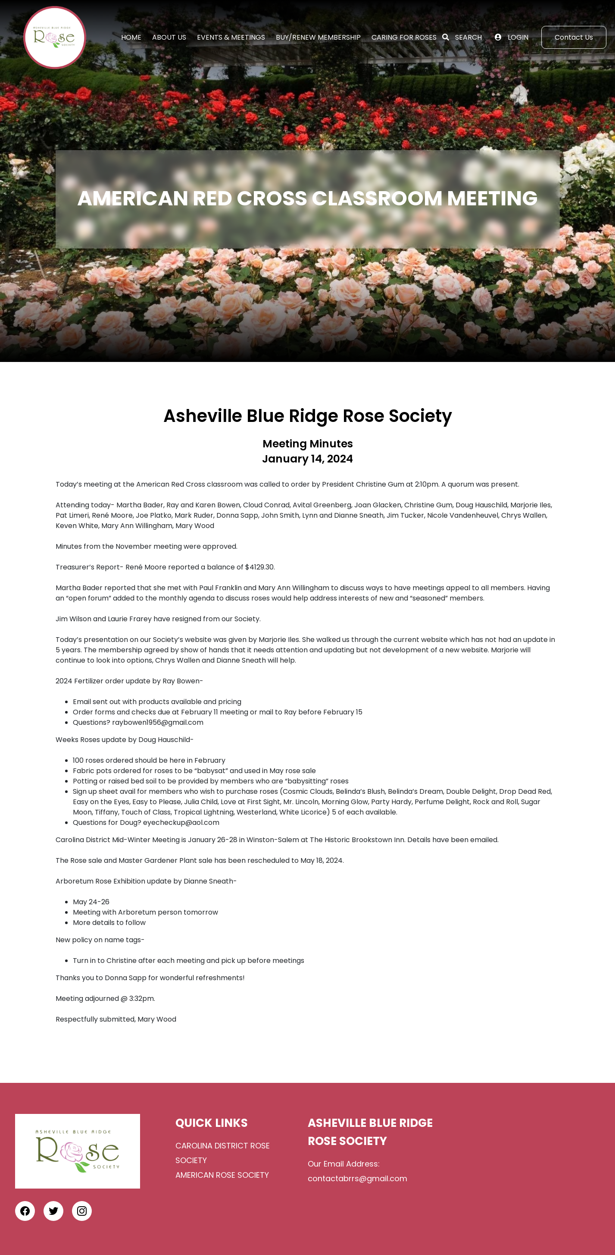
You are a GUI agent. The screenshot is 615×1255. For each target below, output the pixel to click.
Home (131, 37)
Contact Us (574, 37)
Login (518, 37)
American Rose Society (222, 1175)
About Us (169, 37)
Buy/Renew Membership (318, 37)
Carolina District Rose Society (222, 1153)
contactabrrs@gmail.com (358, 1178)
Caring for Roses (404, 37)
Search (468, 37)
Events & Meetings (231, 37)
